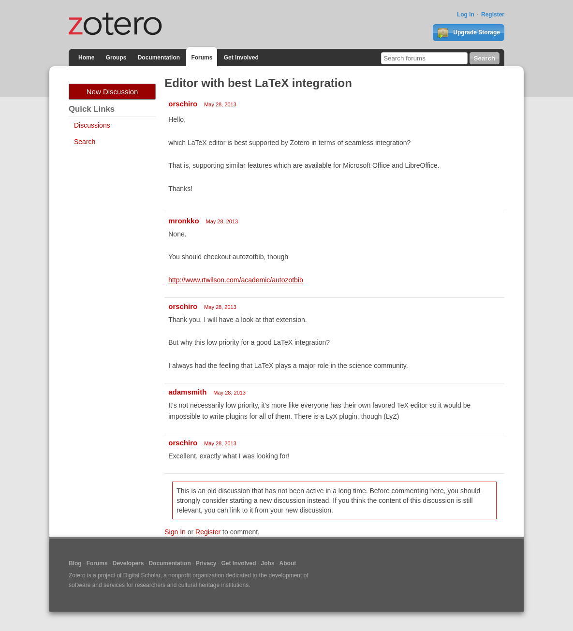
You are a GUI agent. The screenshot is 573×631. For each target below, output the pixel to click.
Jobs (268, 563)
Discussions (92, 125)
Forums (201, 57)
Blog (75, 563)
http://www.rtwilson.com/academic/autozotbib (235, 280)
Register (492, 14)
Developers (128, 563)
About (287, 563)
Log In (465, 14)
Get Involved (241, 57)
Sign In (175, 532)
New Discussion (112, 92)
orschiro (182, 104)
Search (84, 142)
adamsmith (187, 392)
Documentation (159, 57)
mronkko (183, 221)
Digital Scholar (142, 575)
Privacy (206, 563)
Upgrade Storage (468, 33)
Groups (116, 57)
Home (86, 57)
